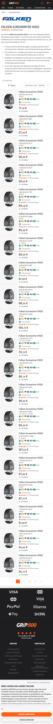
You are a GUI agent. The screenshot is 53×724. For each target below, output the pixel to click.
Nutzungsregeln (40, 662)
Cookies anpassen (26, 720)
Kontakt (40, 652)
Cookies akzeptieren (26, 714)
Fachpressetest (13, 649)
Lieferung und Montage (13, 656)
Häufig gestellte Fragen (13, 662)
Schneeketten (39, 8)
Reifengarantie (13, 673)
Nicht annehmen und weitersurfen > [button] (39, 682)
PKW (3, 8)
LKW (49, 8)
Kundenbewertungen (40, 656)
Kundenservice (39, 649)
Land (13, 666)
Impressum (40, 674)
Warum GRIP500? (13, 652)
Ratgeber (13, 669)
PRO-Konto (13, 659)
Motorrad (20, 8)
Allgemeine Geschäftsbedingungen (40, 667)
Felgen (10, 8)
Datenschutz (40, 659)
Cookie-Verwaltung (40, 671)
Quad (29, 8)
